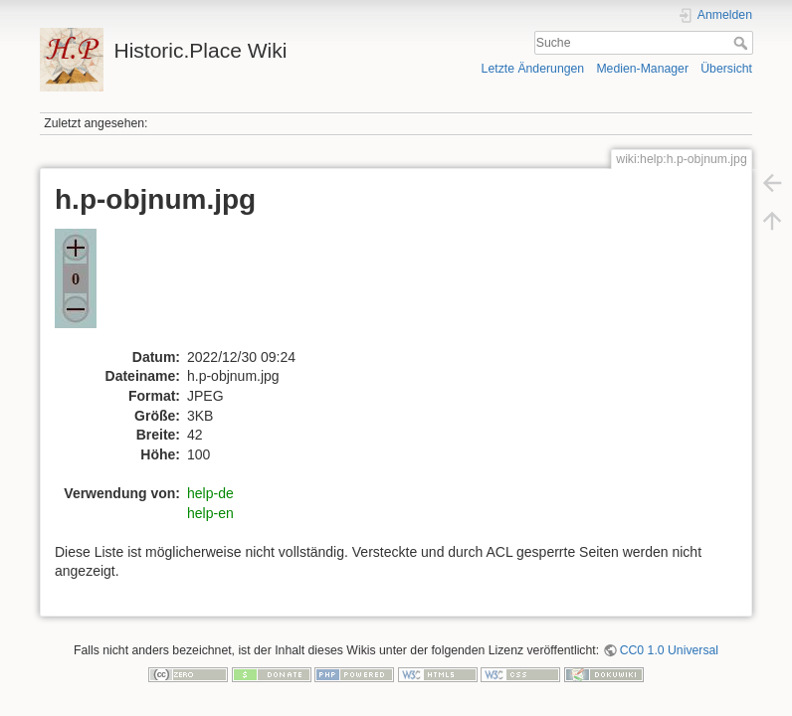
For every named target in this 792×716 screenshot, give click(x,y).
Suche (742, 43)
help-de (210, 493)
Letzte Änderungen (533, 69)
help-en (210, 513)
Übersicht (726, 69)
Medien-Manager (642, 69)
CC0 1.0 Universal (669, 650)
